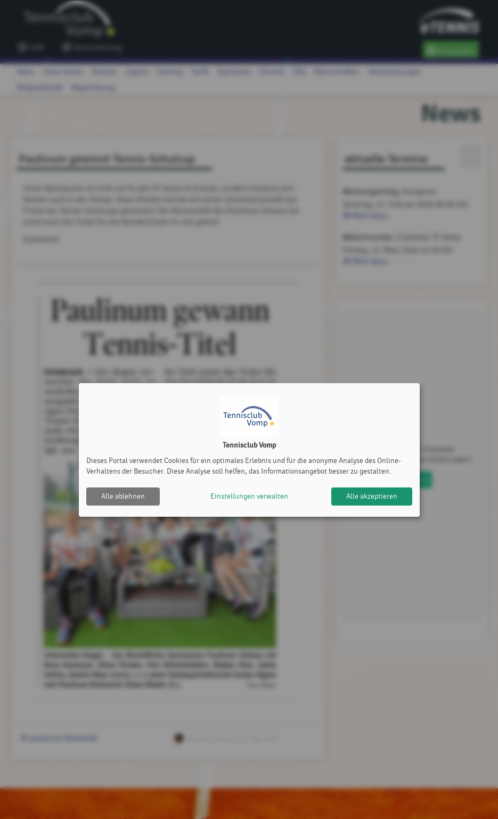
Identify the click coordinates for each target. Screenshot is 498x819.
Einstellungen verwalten (249, 496)
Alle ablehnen (123, 496)
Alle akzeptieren (371, 496)
